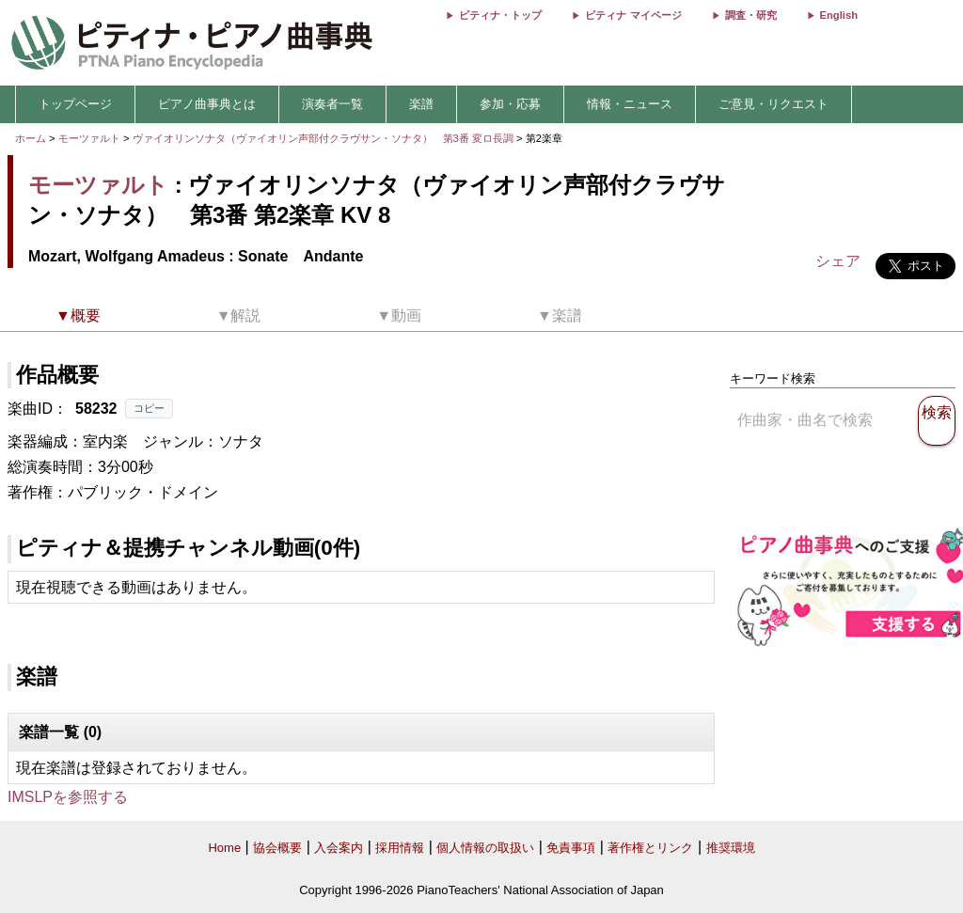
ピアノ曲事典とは (207, 104)
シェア (837, 261)
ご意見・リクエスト (773, 104)
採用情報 (399, 848)
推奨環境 (730, 848)
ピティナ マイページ (633, 15)
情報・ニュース (629, 104)
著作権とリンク (650, 848)
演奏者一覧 (332, 104)
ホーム (30, 138)
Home (224, 848)
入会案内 (338, 848)
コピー (149, 408)
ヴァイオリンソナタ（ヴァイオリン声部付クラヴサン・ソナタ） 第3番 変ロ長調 (323, 138)
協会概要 (277, 848)
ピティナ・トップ (500, 15)
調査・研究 (751, 15)
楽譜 (421, 104)
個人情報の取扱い (485, 848)
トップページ (75, 104)
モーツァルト (89, 138)
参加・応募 (510, 104)
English (839, 15)
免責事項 (570, 848)
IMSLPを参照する (68, 797)
